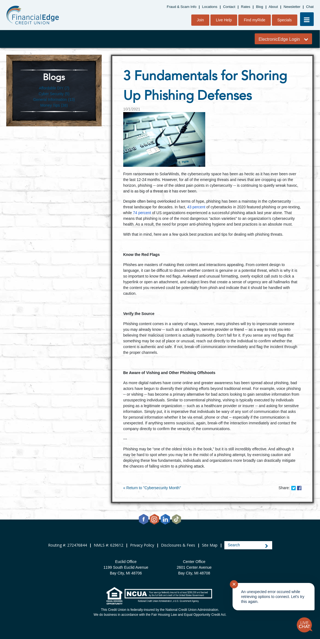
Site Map (210, 545)
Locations (210, 7)
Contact (229, 7)
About (273, 7)
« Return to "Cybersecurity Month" (152, 488)
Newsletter (292, 7)
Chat (309, 7)
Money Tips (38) (53, 105)
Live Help (224, 20)
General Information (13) (54, 99)
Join (200, 20)
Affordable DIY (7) (54, 88)
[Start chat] (305, 625)
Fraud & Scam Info (181, 7)
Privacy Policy (142, 545)
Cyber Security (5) (54, 94)
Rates (245, 7)
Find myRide (254, 20)
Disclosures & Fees (178, 545)
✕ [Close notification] (234, 584)
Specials (284, 20)
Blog (259, 7)
